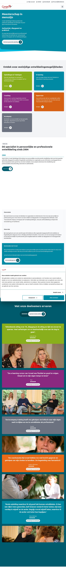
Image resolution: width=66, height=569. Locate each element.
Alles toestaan (54, 297)
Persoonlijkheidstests (57, 2)
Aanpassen (32, 297)
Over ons (7, 168)
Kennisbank (46, 2)
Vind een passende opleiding (12, 42)
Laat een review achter (37, 314)
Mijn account (31, 2)
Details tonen (57, 292)
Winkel (38, 2)
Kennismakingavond (12, 260)
